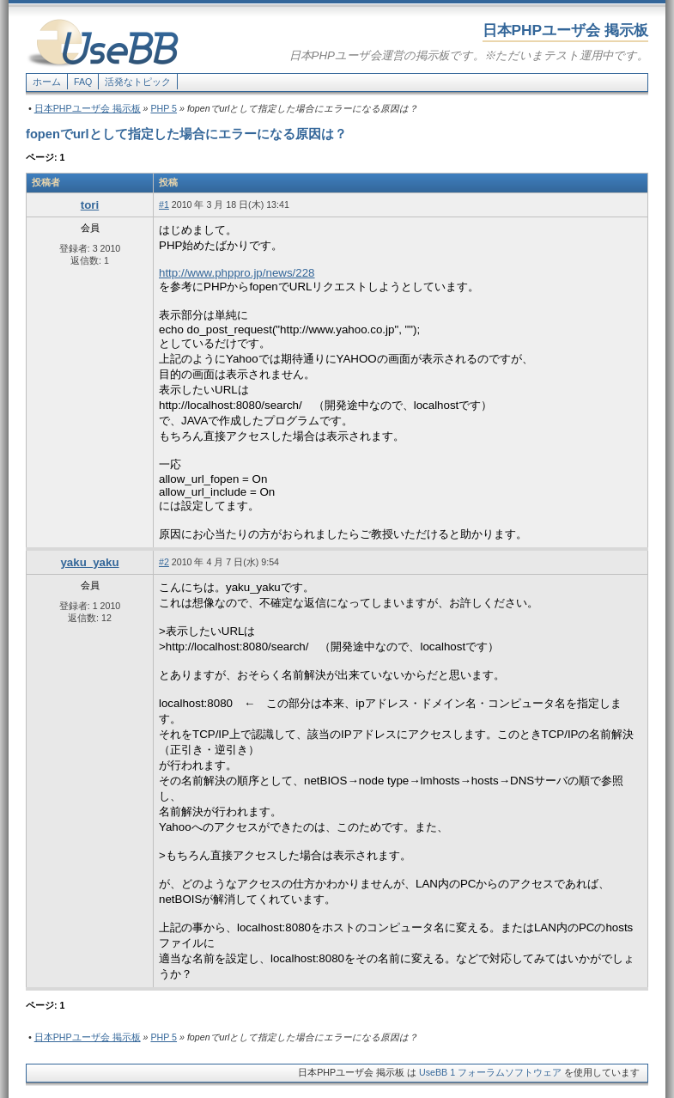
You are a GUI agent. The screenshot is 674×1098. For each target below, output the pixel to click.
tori (90, 204)
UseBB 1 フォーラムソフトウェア (490, 1072)
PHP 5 (163, 108)
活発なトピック (138, 81)
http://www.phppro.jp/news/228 (237, 272)
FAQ (83, 81)
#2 (164, 562)
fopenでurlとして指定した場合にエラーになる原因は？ (186, 134)
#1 (164, 204)
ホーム (47, 81)
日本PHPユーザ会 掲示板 (87, 108)
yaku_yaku (89, 562)
